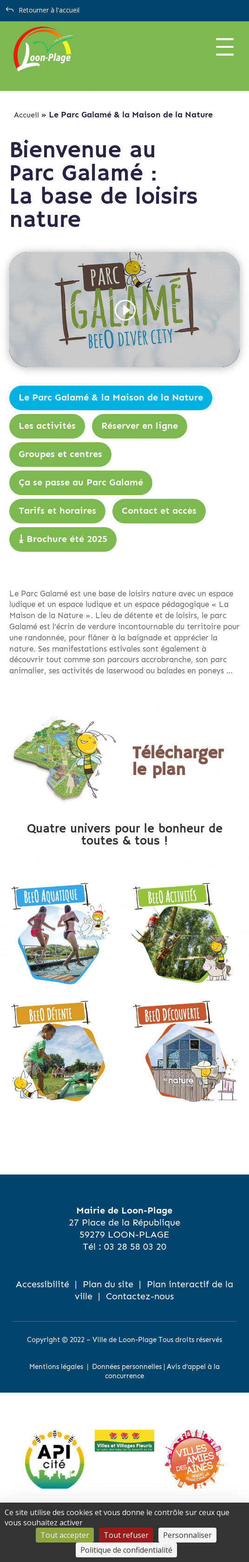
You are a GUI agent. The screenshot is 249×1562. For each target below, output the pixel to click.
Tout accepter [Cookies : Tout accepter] (64, 1535)
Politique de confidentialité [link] (126, 1550)
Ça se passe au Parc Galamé (81, 483)
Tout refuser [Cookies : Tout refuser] (126, 1535)
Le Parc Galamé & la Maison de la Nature (111, 398)
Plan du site (108, 1284)
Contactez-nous (140, 1296)
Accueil (26, 114)
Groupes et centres (60, 454)
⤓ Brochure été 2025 (63, 539)
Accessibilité (42, 1284)
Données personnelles (127, 1366)
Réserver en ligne (139, 426)
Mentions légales (56, 1366)
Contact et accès (159, 511)
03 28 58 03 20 (135, 1246)
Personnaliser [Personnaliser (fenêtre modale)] (187, 1535)
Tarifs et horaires (57, 511)
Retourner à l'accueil (49, 10)
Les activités (47, 426)
